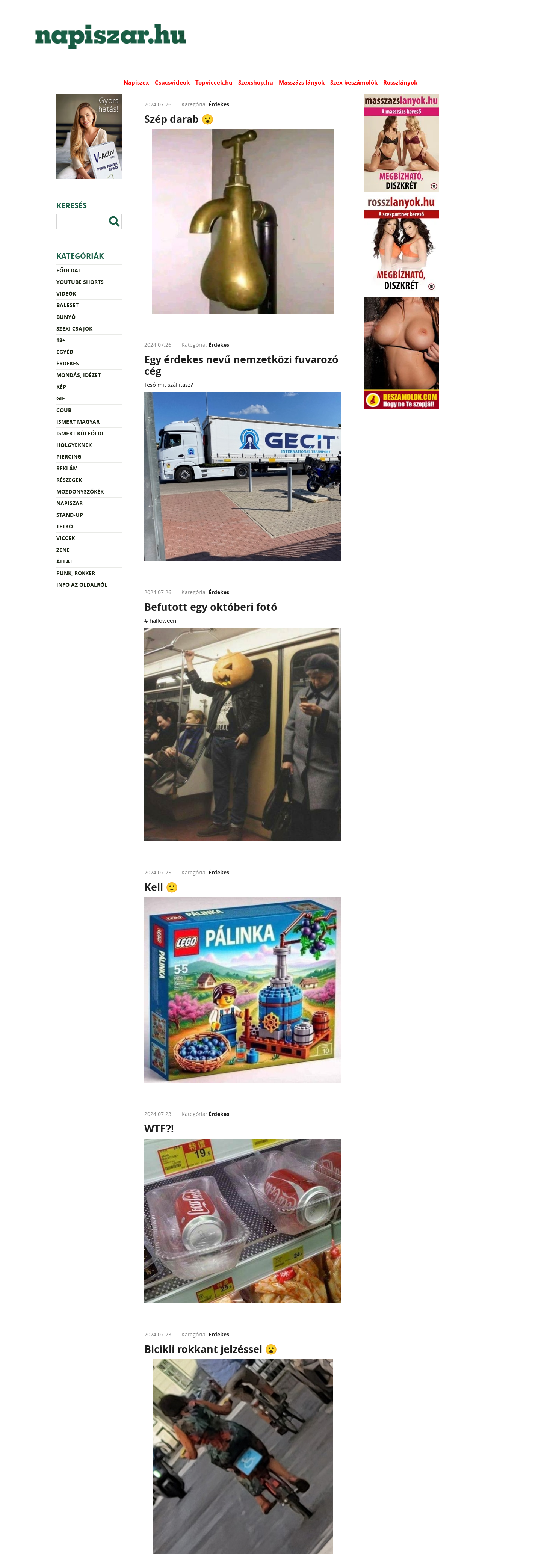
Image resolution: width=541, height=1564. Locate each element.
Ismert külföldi (79, 433)
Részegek (69, 479)
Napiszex (136, 82)
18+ (60, 340)
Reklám (67, 468)
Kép (61, 386)
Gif (60, 398)
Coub (63, 410)
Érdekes (67, 363)
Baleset (67, 305)
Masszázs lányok (302, 82)
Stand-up (69, 514)
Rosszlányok (400, 82)
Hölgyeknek (74, 444)
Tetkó (64, 526)
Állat (64, 561)
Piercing (68, 456)
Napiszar (69, 503)
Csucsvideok (172, 82)
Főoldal (68, 270)
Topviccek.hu (214, 82)
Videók (66, 293)
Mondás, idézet (78, 375)
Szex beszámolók (354, 82)
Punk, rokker (75, 573)
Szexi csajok (74, 328)
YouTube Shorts (80, 281)
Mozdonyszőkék (80, 491)
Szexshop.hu (255, 82)
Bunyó (66, 316)
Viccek (65, 538)
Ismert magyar (78, 421)
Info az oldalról (81, 584)
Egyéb (64, 351)
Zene (63, 549)
